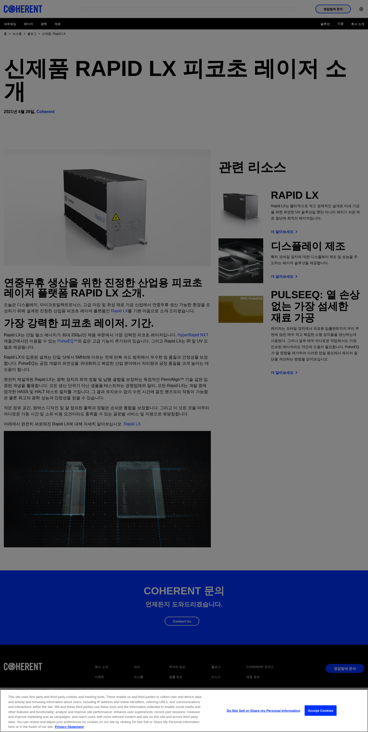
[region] (184, 710)
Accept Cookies (320, 711)
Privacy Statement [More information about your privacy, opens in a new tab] (69, 727)
